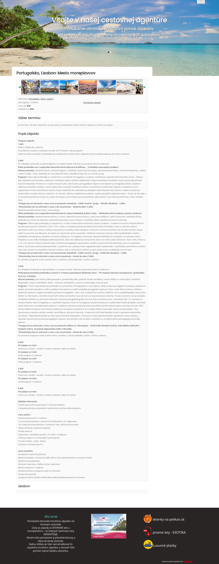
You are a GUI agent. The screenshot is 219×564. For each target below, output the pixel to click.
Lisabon (49, 98)
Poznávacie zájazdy (92, 102)
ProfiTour (188, 561)
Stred (42, 98)
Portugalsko (34, 98)
